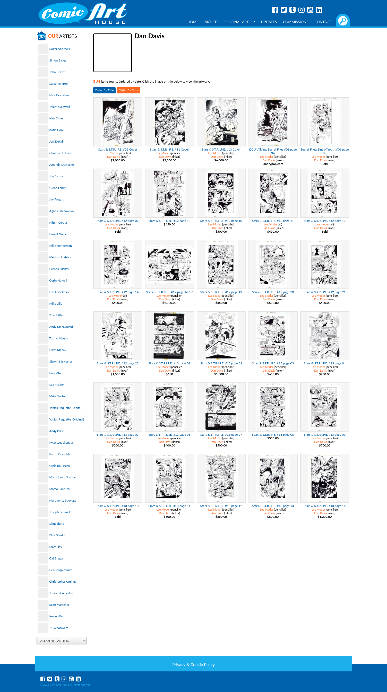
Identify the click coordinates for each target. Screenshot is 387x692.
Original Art (240, 22)
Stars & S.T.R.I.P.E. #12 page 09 (118, 221)
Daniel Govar (58, 234)
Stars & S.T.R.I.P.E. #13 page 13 (273, 506)
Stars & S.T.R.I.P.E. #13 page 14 (325, 506)
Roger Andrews (59, 49)
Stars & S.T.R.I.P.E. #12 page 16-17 (169, 292)
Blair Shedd (57, 535)
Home (193, 22)
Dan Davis (113, 156)
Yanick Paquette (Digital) (65, 408)
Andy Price (56, 431)
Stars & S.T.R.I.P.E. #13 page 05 (118, 434)
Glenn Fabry (57, 188)
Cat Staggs (56, 558)
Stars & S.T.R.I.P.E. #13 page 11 (170, 506)
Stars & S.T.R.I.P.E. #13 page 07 (221, 434)
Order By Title (104, 90)
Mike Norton (58, 396)
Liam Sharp (56, 523)
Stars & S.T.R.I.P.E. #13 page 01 (170, 363)
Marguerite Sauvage (62, 500)
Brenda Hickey (59, 269)
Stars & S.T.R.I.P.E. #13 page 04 (325, 363)
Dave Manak (57, 350)
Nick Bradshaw (59, 95)
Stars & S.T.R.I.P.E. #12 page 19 (221, 292)
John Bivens (57, 72)
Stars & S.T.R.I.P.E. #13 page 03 (273, 363)
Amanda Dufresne (61, 165)
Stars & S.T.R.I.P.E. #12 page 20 (273, 292)
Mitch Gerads (58, 222)
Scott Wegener (59, 605)
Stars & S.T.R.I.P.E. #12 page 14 (118, 292)
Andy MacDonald (61, 327)
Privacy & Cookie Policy (193, 664)
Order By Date (128, 90)
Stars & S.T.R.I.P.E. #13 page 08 (273, 434)
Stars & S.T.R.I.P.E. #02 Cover (117, 149)
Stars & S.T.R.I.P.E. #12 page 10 (170, 221)
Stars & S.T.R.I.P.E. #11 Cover (169, 149)
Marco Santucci (59, 489)
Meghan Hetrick (60, 257)
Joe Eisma (56, 176)
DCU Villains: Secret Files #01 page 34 (273, 151)
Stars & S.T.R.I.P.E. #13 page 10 (118, 506)
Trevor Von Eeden (61, 593)
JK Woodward (58, 628)
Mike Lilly (55, 303)
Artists (212, 22)
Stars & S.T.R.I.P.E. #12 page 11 (273, 221)
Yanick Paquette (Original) (66, 419)
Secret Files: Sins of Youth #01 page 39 (325, 151)
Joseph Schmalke (60, 512)
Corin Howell (58, 280)
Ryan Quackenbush (62, 442)
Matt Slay (55, 547)
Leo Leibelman (59, 292)
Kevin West (57, 616)
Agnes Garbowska (61, 211)
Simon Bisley (58, 60)
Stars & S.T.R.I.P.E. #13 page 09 (325, 434)
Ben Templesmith (61, 570)
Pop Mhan (56, 373)
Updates (269, 22)
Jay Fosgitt (56, 199)
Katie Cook (56, 130)
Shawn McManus (61, 361)
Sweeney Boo (58, 83)
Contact (322, 22)
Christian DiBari (60, 153)
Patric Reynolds (59, 454)
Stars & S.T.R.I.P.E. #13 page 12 (221, 506)
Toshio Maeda (58, 338)
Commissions (295, 22)
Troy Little (56, 315)
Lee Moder (56, 385)
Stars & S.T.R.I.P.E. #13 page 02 (221, 363)
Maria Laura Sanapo (62, 477)
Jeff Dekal (56, 141)
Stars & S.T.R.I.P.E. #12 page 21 (325, 292)
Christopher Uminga (62, 581)
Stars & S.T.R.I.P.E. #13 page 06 (170, 434)
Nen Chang (57, 118)
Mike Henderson (60, 246)
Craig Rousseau (59, 466)
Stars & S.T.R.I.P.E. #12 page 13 (325, 221)
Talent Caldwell (59, 107)
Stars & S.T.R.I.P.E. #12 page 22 (118, 363)
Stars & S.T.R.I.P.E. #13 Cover (221, 149)
